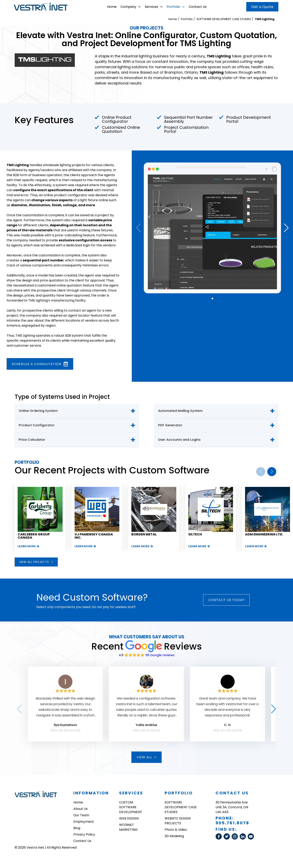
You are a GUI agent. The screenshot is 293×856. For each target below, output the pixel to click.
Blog (76, 828)
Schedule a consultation (40, 364)
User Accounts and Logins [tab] (179, 439)
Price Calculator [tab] (32, 439)
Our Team (81, 815)
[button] (286, 227)
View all (147, 757)
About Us (80, 808)
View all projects (36, 562)
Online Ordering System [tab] (38, 410)
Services (154, 6)
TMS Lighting (264, 19)
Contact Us (198, 6)
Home (112, 6)
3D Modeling (174, 836)
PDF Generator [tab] (170, 425)
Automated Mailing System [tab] (180, 410)
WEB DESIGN (129, 818)
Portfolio (176, 6)
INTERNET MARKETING (128, 827)
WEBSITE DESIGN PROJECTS (178, 821)
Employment (83, 821)
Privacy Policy (84, 834)
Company (131, 6)
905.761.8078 (232, 823)
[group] (40, 517)
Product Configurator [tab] (37, 425)
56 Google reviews (159, 655)
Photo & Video (176, 829)
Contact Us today (226, 600)
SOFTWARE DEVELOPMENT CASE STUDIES (224, 19)
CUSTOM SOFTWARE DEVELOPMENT (130, 807)
